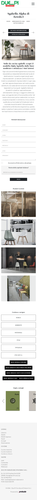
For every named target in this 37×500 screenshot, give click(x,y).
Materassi (4, 467)
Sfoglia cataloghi (18, 34)
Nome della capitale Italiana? (18, 167)
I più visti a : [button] (18, 355)
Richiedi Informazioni (18, 30)
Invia (18, 179)
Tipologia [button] (18, 347)
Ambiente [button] (18, 325)
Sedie (28, 21)
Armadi (3, 441)
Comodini (4, 464)
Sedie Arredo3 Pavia (26, 378)
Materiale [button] (18, 332)
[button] (33, 401)
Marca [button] (18, 317)
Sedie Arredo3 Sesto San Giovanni (18, 373)
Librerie (3, 432)
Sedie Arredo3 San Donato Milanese (18, 367)
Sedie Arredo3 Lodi (10, 378)
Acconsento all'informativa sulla (19, 163)
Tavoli (3, 439)
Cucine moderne (6, 452)
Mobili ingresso (6, 437)
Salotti (3, 435)
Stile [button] (18, 340)
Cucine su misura (6, 454)
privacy (29, 163)
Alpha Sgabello (18, 23)
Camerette (4, 462)
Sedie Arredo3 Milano (18, 362)
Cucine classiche (6, 449)
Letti (2, 460)
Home (8, 21)
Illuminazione (5, 443)
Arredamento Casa (18, 21)
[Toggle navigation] (33, 3)
